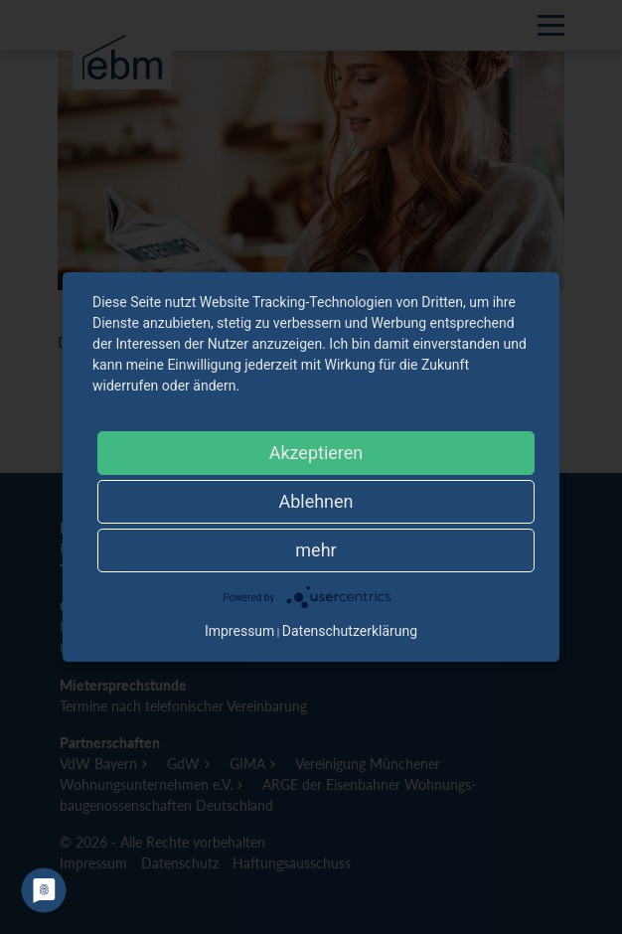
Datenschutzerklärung (349, 631)
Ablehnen (315, 501)
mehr (315, 550)
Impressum (239, 631)
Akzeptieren (316, 452)
